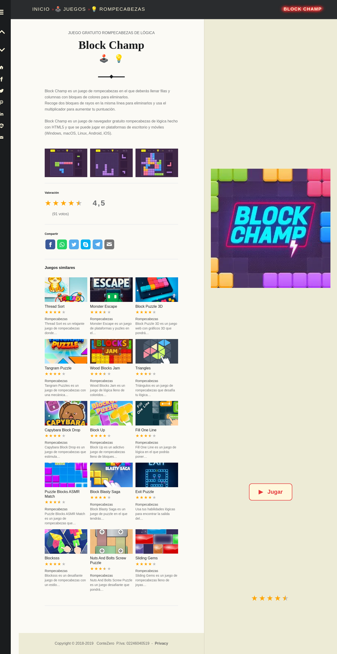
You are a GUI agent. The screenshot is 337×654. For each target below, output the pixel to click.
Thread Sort (54, 306)
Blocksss (52, 558)
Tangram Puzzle (58, 368)
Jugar (271, 492)
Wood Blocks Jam (105, 368)
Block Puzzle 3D (149, 306)
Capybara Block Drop (62, 430)
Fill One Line (146, 430)
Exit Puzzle (145, 492)
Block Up (97, 430)
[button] (9, 9)
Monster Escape (103, 306)
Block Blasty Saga (105, 492)
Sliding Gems (147, 558)
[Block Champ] (270, 228)
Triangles (143, 368)
